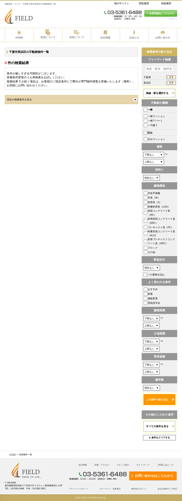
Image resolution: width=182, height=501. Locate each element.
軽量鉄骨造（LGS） (159, 206)
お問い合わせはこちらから (154, 476)
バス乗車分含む (156, 274)
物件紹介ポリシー (139, 489)
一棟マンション (156, 116)
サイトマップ (142, 465)
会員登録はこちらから (161, 13)
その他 (151, 252)
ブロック (153, 247)
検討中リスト (121, 3)
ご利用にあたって (165, 465)
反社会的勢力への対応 (167, 489)
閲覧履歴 (144, 3)
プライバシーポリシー (78, 489)
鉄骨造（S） (155, 202)
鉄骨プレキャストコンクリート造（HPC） (161, 241)
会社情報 (82, 465)
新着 (150, 293)
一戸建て (153, 125)
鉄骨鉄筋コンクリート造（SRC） (161, 220)
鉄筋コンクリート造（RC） (159, 212)
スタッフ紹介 (122, 465)
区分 (150, 133)
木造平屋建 (154, 193)
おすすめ (153, 289)
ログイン (173, 19)
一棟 (150, 109)
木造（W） (154, 197)
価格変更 (153, 298)
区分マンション (156, 139)
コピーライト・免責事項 (110, 489)
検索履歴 (166, 3)
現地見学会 (154, 302)
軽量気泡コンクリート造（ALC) (161, 233)
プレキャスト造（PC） (160, 227)
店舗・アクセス (101, 465)
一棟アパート (155, 120)
